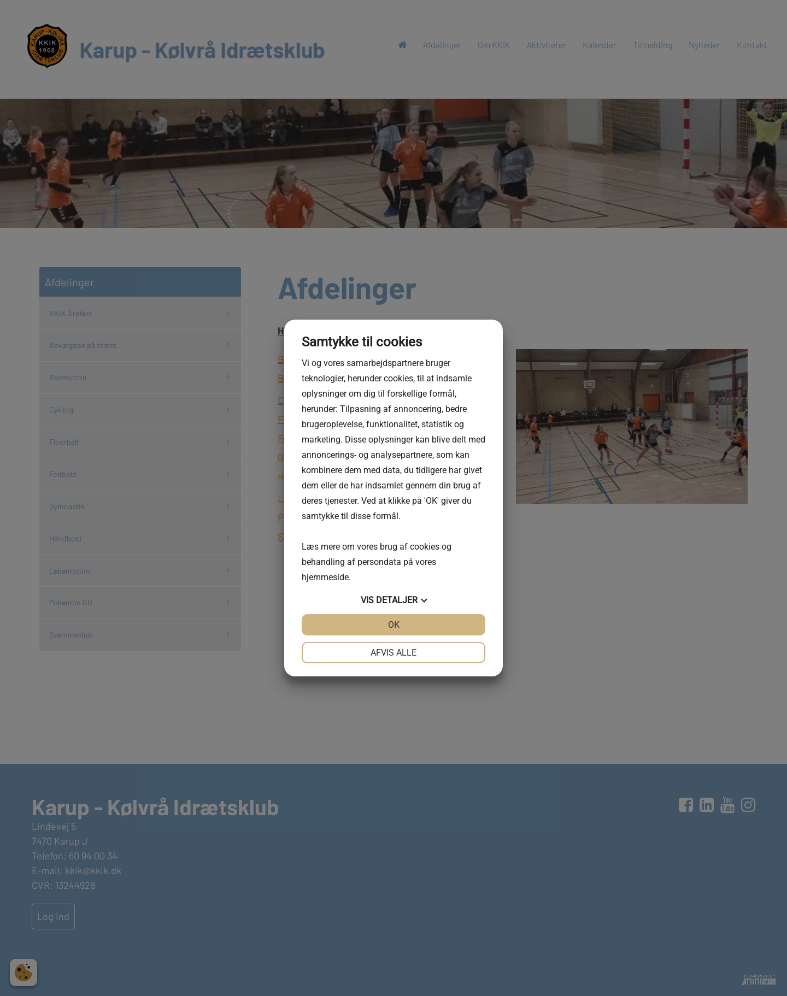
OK (394, 625)
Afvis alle (393, 652)
